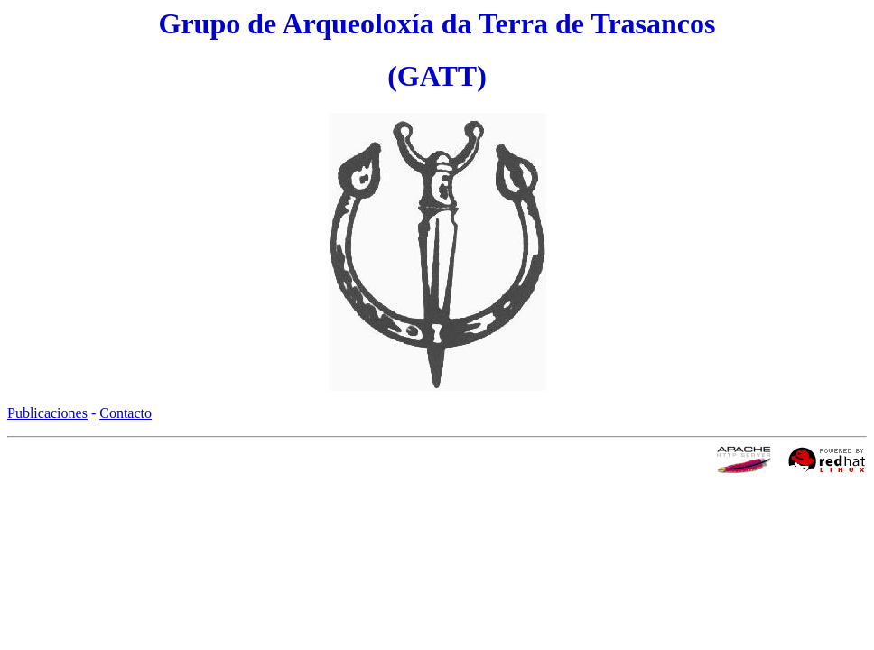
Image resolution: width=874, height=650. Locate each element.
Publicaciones (47, 413)
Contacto (125, 413)
